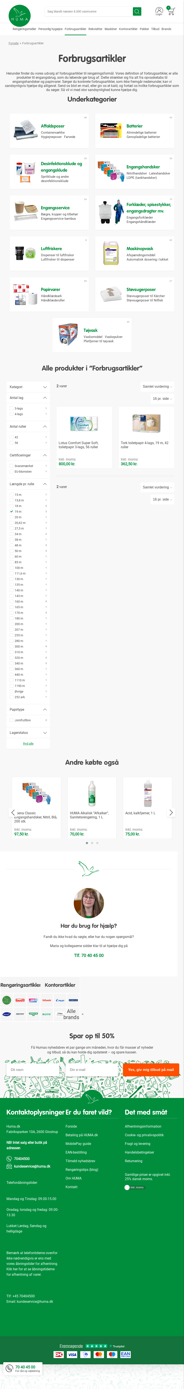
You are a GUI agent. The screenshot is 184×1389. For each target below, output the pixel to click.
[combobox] (93, 11)
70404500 (22, 1183)
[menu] (92, 29)
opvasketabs (154, 77)
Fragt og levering (137, 1168)
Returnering (133, 1186)
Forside (14, 43)
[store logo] (20, 16)
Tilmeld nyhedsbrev (80, 1186)
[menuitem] (24, 29)
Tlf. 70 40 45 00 (89, 980)
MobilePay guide (78, 1168)
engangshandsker (26, 82)
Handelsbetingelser (139, 1177)
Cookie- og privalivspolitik (144, 1160)
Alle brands (73, 1039)
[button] (87, 868)
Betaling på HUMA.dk (82, 1160)
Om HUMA (74, 1203)
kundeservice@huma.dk (32, 1191)
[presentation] (13, 837)
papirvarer (52, 82)
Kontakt (71, 1212)
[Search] (137, 11)
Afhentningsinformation (143, 1151)
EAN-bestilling (76, 1177)
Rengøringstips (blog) (82, 1194)
